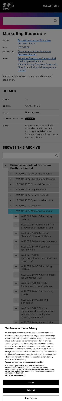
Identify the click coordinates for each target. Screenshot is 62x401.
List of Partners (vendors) (15, 378)
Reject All (31, 393)
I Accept (31, 385)
